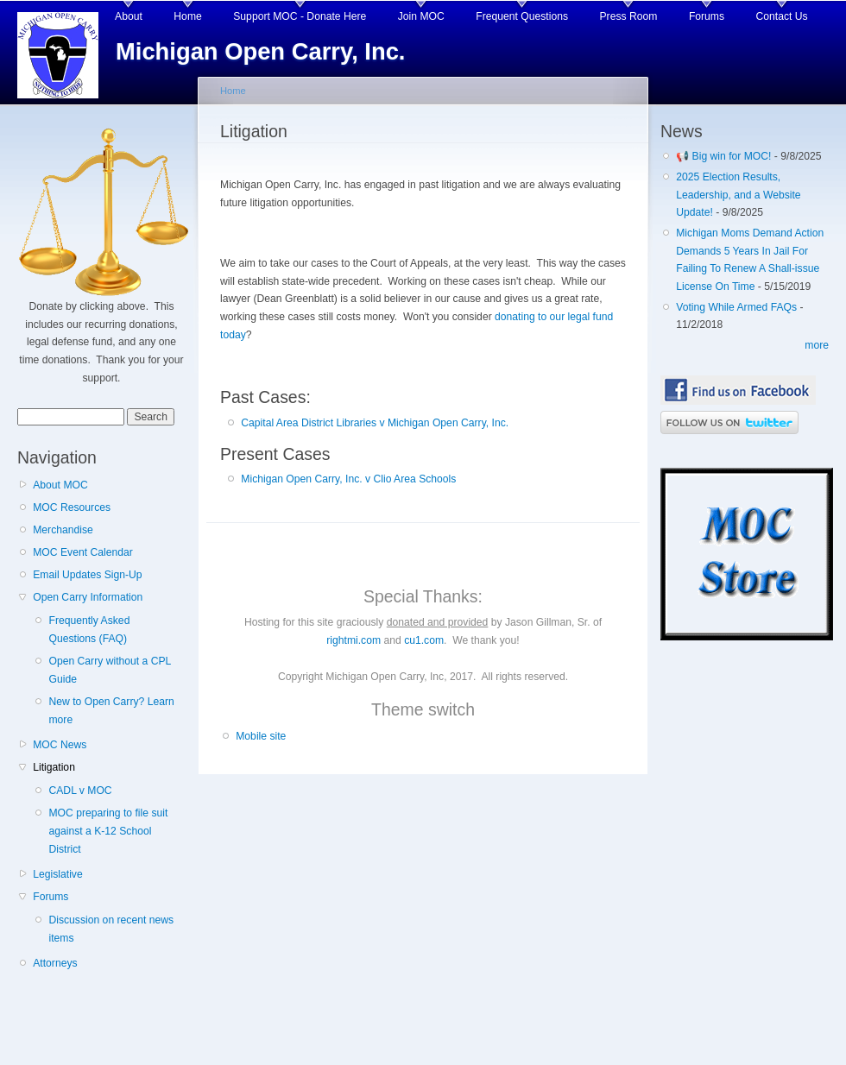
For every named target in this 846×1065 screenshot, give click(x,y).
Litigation (54, 767)
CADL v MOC (79, 791)
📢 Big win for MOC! (725, 156)
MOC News (59, 745)
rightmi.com (353, 640)
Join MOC (421, 16)
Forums (706, 16)
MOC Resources (71, 507)
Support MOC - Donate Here (299, 16)
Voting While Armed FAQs (736, 307)
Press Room (629, 16)
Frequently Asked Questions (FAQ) (88, 629)
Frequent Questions (522, 16)
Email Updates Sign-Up (87, 575)
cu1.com (424, 640)
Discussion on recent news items (111, 929)
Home (187, 16)
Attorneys (55, 963)
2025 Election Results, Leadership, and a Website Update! (738, 194)
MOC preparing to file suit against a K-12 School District (107, 830)
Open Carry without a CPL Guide (109, 670)
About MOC (60, 485)
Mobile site (261, 736)
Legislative (57, 874)
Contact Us (782, 16)
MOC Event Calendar (83, 552)
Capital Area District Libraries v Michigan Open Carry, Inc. (374, 423)
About (128, 16)
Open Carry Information (87, 597)
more (817, 345)
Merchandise (63, 530)
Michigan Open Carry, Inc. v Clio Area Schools (348, 479)
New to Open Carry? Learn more (111, 711)
